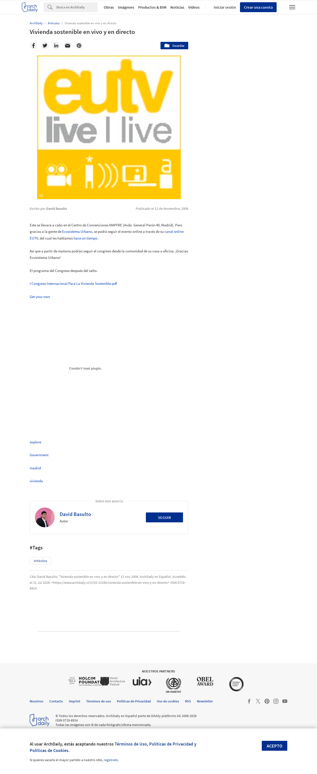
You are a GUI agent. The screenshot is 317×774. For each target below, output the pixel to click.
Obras (109, 7)
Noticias (177, 7)
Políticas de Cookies (49, 750)
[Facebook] (33, 45)
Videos (194, 7)
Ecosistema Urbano (77, 231)
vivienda (36, 481)
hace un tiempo (85, 238)
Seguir (164, 517)
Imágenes (126, 7)
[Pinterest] (79, 45)
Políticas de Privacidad (171, 744)
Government (39, 455)
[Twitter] (45, 45)
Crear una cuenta (258, 7)
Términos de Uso (131, 744)
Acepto (274, 746)
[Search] (77, 7)
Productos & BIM (152, 7)
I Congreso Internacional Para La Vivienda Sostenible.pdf (73, 283)
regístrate (111, 760)
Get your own (40, 296)
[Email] (67, 45)
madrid (35, 468)
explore (35, 442)
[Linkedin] (56, 45)
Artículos (40, 561)
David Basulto (75, 514)
